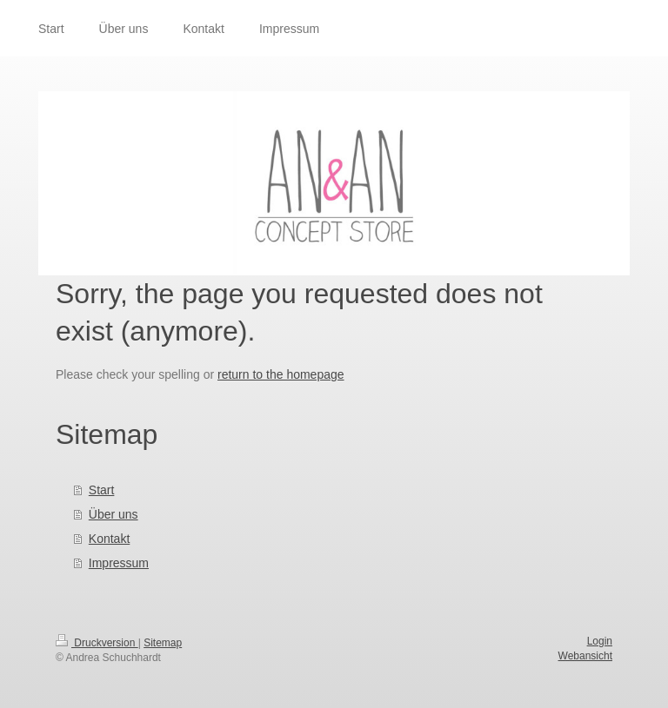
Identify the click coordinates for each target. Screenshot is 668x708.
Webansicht (585, 656)
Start (102, 490)
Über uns (113, 514)
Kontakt (109, 539)
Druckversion (97, 643)
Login (599, 641)
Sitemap (163, 643)
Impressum (119, 563)
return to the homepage (280, 374)
